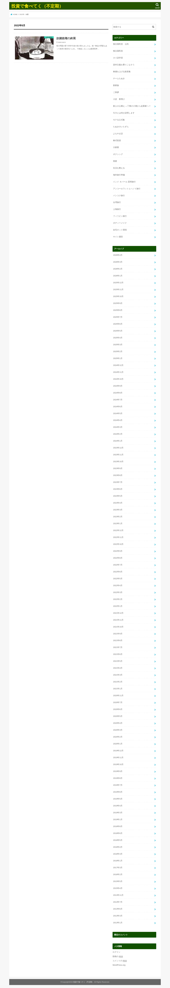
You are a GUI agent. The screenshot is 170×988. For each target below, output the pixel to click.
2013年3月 (117, 914)
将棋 (115, 161)
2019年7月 (117, 784)
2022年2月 (117, 598)
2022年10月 (118, 543)
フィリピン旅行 (120, 216)
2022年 (21, 14)
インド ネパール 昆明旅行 (124, 181)
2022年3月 (117, 592)
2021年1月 (117, 688)
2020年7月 (117, 701)
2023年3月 (117, 509)
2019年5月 (117, 798)
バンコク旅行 (119, 195)
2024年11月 (118, 372)
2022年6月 (117, 571)
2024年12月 (118, 365)
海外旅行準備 (119, 175)
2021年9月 (117, 633)
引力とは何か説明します (124, 113)
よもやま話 (118, 133)
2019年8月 (117, 777)
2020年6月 (117, 708)
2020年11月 (118, 695)
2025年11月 (118, 289)
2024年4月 (117, 420)
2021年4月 (117, 667)
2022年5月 (117, 578)
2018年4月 (117, 846)
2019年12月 (118, 750)
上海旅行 (117, 209)
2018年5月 (117, 839)
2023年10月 (118, 461)
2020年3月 (117, 729)
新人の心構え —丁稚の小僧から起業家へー (132, 106)
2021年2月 (117, 681)
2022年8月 (117, 557)
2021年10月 (118, 626)
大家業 (116, 147)
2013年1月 (117, 921)
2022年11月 (118, 536)
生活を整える (119, 168)
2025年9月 (117, 303)
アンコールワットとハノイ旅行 (126, 188)
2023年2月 (117, 516)
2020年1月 (117, 743)
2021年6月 (117, 653)
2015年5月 (117, 880)
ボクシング (118, 154)
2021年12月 (118, 612)
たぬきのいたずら (121, 127)
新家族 (116, 85)
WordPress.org (119, 964)
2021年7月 (117, 647)
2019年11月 (118, 756)
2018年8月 (117, 825)
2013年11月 (118, 894)
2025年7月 (117, 317)
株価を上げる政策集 (122, 72)
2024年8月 (117, 392)
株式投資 (117, 140)
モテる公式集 (119, 120)
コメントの (120, 959)
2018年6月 (117, 832)
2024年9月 (117, 385)
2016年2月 (117, 873)
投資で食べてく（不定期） (37, 5)
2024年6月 (117, 406)
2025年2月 (117, 351)
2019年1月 (117, 818)
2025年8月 (117, 310)
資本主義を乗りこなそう (124, 65)
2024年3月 (117, 427)
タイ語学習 (118, 58)
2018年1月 (117, 859)
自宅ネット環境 (120, 230)
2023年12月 (118, 447)
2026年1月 (117, 275)
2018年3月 (117, 853)
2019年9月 (117, 770)
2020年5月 (117, 715)
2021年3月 (117, 674)
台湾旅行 (117, 202)
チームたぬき (119, 78)
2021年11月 (118, 619)
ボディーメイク (120, 223)
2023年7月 (117, 481)
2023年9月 (117, 468)
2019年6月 (117, 791)
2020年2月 (117, 736)
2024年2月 (117, 433)
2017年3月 (117, 866)
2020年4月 (117, 722)
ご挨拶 (116, 92)
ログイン (116, 951)
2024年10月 (118, 378)
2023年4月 (117, 502)
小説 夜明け (119, 99)
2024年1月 (117, 440)
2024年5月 (117, 413)
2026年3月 (117, 262)
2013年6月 (117, 908)
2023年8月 (117, 475)
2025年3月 (117, 344)
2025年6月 (117, 323)
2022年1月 (117, 605)
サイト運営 (118, 236)
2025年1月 (117, 358)
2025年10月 (118, 296)
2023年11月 (118, 454)
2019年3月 (117, 811)
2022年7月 (117, 564)
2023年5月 (117, 495)
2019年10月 (118, 763)
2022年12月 (118, 530)
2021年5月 (117, 660)
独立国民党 (118, 51)
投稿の (118, 955)
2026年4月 (117, 255)
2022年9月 (117, 550)
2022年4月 (117, 585)
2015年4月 (117, 887)
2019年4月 (117, 804)
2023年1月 (117, 523)
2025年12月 (118, 282)
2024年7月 (117, 399)
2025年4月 (117, 337)
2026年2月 (117, 269)
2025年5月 (117, 330)
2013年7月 (117, 901)
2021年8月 (117, 640)
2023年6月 (117, 488)
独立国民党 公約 (121, 44)
